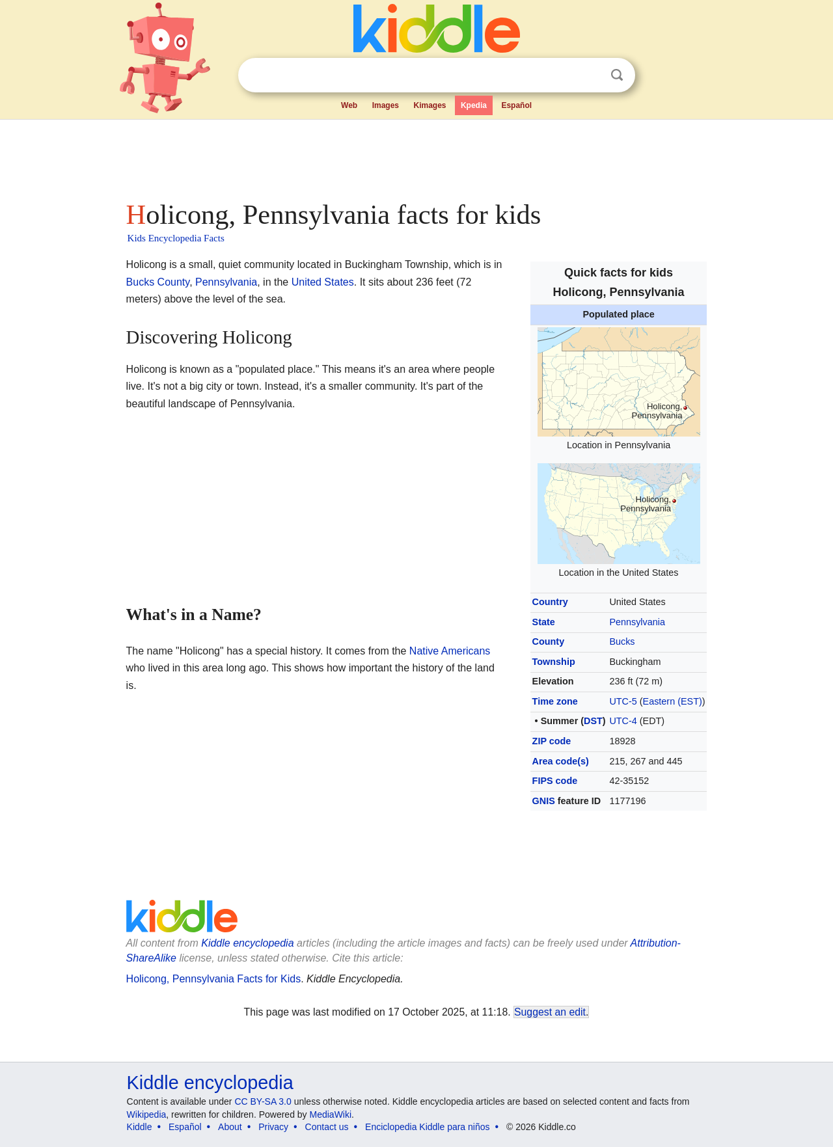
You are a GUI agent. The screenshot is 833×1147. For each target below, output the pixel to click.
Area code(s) (560, 761)
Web (349, 105)
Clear (590, 75)
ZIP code (551, 741)
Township (553, 661)
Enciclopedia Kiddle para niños (427, 1127)
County (548, 641)
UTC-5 (622, 701)
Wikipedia (147, 1114)
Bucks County (158, 282)
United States (323, 282)
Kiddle (139, 1127)
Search (617, 75)
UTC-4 (622, 721)
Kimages (429, 105)
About (230, 1127)
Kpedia (474, 105)
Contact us (327, 1127)
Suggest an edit (550, 1012)
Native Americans (450, 650)
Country (550, 602)
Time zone (555, 701)
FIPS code (555, 781)
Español (516, 105)
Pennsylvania (637, 622)
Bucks (622, 641)
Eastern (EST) (672, 701)
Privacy (273, 1127)
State (543, 622)
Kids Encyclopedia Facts (176, 238)
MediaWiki (331, 1114)
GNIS (543, 801)
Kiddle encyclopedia (210, 1082)
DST (593, 721)
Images (385, 105)
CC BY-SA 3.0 (262, 1101)
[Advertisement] (415, 156)
